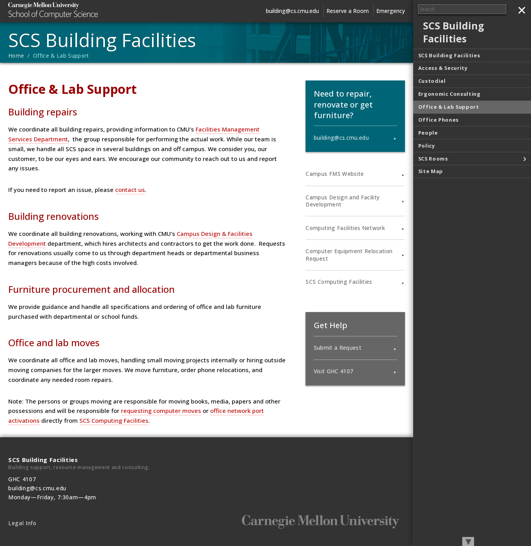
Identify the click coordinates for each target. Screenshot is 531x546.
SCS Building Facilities (102, 39)
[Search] (462, 9)
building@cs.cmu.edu (292, 11)
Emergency (390, 11)
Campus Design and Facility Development (342, 201)
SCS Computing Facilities (113, 420)
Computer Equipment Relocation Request (349, 255)
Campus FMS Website (335, 173)
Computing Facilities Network (345, 228)
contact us (130, 190)
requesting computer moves (161, 411)
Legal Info (22, 523)
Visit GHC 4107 (333, 371)
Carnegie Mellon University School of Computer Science (67, 10)
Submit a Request (337, 347)
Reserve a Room (347, 11)
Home (16, 55)
